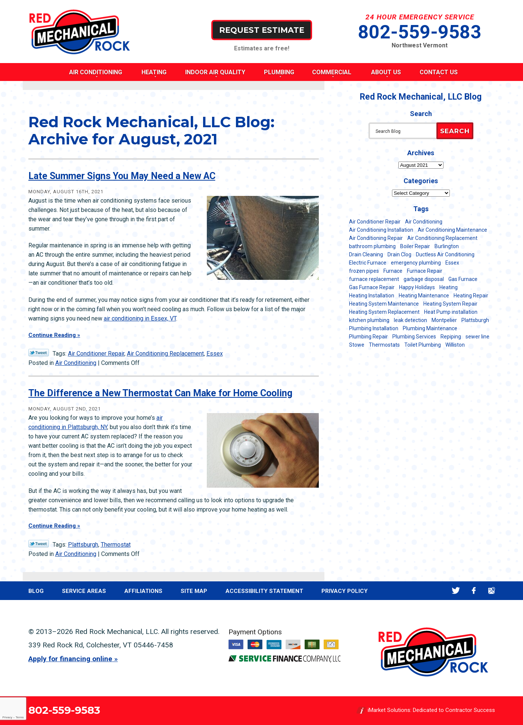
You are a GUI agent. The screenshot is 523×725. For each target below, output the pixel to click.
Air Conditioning (75, 362)
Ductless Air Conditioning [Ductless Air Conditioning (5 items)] (445, 254)
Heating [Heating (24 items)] (448, 287)
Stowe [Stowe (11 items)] (356, 345)
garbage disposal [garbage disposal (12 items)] (424, 279)
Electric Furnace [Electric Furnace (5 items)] (367, 263)
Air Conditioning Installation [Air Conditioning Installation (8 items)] (381, 230)
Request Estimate (261, 29)
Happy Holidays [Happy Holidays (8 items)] (417, 287)
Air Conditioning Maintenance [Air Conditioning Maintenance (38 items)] (452, 230)
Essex (214, 353)
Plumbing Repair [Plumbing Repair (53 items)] (368, 337)
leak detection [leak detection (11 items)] (410, 320)
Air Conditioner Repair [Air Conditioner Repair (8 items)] (375, 222)
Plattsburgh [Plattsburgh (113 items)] (475, 320)
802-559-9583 (419, 32)
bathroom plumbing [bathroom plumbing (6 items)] (372, 246)
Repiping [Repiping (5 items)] (450, 337)
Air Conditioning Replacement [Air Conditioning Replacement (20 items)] (442, 238)
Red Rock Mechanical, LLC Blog (421, 97)
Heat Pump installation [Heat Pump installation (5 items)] (450, 312)
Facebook (473, 590)
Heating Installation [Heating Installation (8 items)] (371, 296)
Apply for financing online (70, 658)
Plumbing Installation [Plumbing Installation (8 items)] (373, 328)
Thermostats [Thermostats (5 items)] (384, 345)
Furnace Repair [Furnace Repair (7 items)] (424, 271)
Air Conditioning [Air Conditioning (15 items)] (423, 222)
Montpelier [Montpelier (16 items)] (444, 320)
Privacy (7, 717)
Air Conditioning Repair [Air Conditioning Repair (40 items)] (376, 238)
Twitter (456, 590)
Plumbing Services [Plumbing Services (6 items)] (414, 337)
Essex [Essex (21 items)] (452, 263)
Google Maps (491, 590)
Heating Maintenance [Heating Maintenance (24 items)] (424, 296)
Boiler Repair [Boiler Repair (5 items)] (415, 246)
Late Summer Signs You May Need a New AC (121, 176)
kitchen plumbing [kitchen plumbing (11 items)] (369, 320)
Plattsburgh (83, 544)
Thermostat (116, 544)
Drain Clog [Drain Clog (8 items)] (399, 254)
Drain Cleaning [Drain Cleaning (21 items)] (366, 254)
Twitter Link (38, 352)
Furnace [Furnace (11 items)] (392, 271)
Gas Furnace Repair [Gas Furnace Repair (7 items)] (372, 287)
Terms (20, 717)
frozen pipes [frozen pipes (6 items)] (364, 271)
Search (455, 131)
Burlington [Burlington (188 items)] (447, 246)
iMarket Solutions (389, 710)
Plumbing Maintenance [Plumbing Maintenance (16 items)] (430, 328)
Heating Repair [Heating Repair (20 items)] (471, 296)
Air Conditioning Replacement (165, 353)
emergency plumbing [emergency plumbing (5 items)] (416, 263)
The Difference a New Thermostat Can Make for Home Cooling (160, 393)
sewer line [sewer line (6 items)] (477, 337)
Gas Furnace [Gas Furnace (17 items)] (462, 279)
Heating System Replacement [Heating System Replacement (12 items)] (384, 312)
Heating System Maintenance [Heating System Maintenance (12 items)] (384, 304)
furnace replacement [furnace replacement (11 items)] (374, 279)
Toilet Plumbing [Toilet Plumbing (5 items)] (422, 345)
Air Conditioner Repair (96, 353)
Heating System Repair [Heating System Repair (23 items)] (450, 304)
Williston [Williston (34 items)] (455, 345)
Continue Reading (52, 335)
